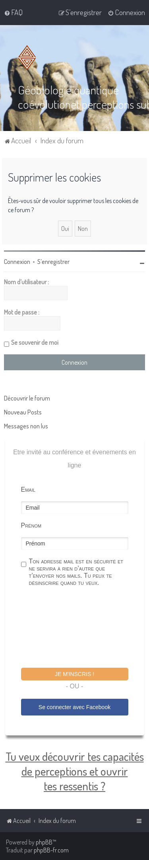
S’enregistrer (53, 262)
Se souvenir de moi (34, 342)
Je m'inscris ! (74, 674)
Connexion (17, 262)
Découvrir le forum (27, 398)
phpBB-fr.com (51, 850)
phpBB (44, 842)
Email (28, 489)
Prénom (31, 525)
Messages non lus (26, 426)
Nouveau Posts (23, 412)
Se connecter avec (74, 707)
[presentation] (81, 628)
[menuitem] (13, 12)
